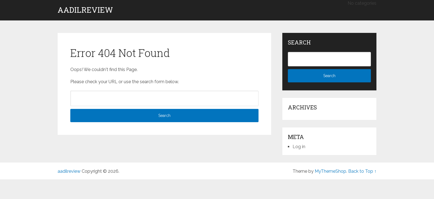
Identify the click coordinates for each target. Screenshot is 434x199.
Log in (299, 146)
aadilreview (85, 10)
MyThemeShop (330, 171)
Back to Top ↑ (362, 171)
